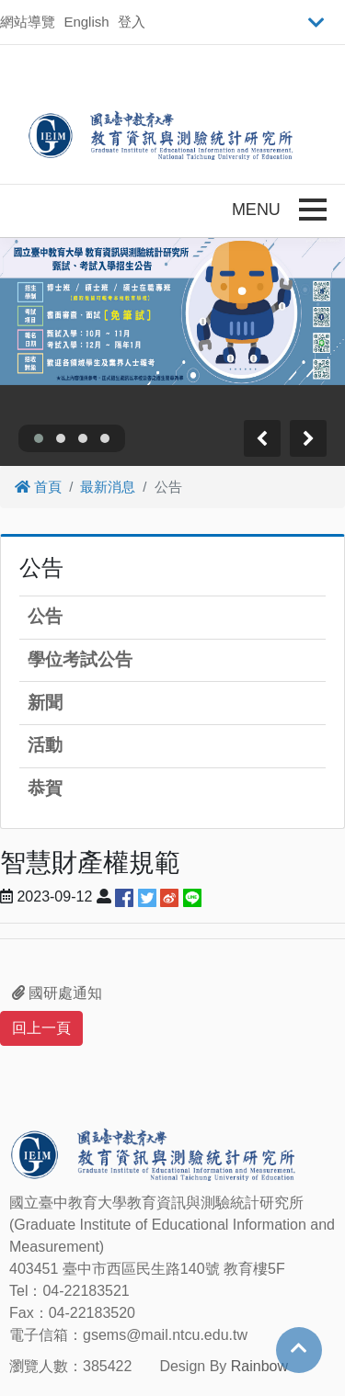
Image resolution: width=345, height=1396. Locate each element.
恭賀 (45, 788)
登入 (131, 21)
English (86, 21)
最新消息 (107, 486)
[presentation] (262, 438)
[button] (39, 438)
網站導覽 (27, 21)
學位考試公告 (80, 659)
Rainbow (259, 1366)
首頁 (38, 486)
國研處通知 (57, 993)
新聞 (45, 702)
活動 (45, 745)
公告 (45, 616)
